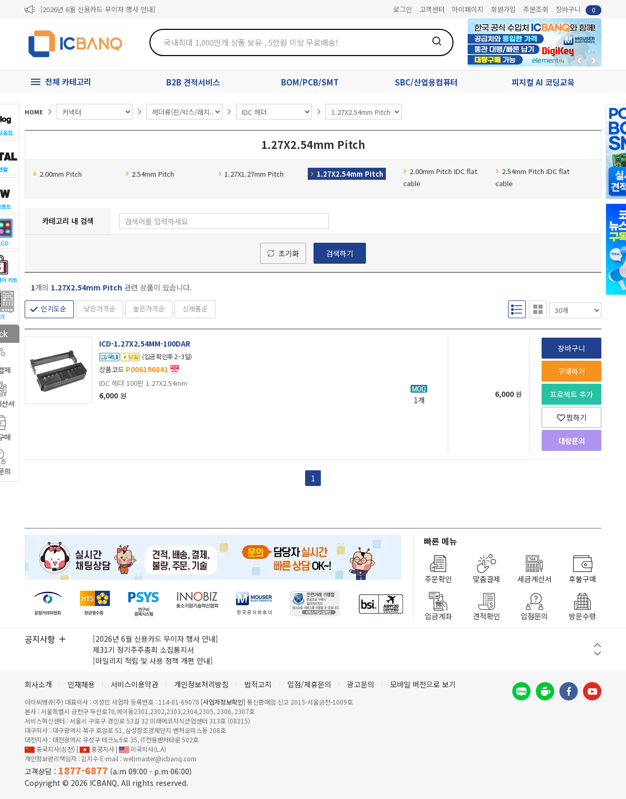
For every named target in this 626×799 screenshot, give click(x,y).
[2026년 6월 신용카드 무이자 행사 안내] (97, 9)
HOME (34, 111)
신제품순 (195, 309)
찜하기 (572, 417)
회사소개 (38, 684)
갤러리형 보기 (538, 309)
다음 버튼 (597, 653)
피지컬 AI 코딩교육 (543, 82)
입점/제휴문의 (309, 684)
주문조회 (535, 9)
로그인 (402, 9)
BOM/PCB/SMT (310, 82)
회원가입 (503, 9)
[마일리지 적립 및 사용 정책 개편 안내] (153, 660)
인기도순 (53, 309)
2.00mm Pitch (57, 174)
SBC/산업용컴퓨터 (426, 82)
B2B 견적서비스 (193, 82)
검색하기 (339, 253)
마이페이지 (467, 9)
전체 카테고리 (68, 81)
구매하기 (571, 371)
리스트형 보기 (517, 309)
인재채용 (81, 684)
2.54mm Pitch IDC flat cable (532, 177)
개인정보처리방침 (201, 684)
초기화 (288, 253)
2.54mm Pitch (149, 174)
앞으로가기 (593, 60)
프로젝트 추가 (571, 394)
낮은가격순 (99, 309)
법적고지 (258, 684)
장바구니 (578, 9)
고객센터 (432, 9)
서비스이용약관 (134, 684)
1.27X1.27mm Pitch (251, 174)
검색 (436, 41)
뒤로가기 (579, 60)
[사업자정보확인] (223, 701)
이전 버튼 (597, 645)
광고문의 (360, 684)
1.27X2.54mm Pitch (346, 174)
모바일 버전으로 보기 (423, 684)
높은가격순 (149, 309)
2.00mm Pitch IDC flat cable (440, 177)
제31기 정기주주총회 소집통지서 (143, 649)
